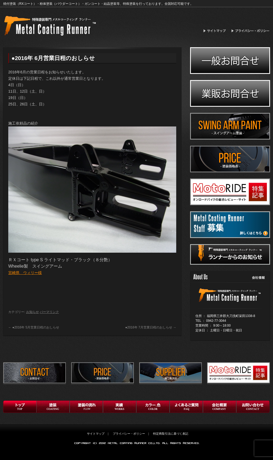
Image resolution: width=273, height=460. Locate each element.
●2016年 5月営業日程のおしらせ (33, 327)
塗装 (53, 406)
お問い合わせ (253, 406)
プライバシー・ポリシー (250, 31)
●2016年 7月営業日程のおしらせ (150, 327)
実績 (119, 406)
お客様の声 (153, 406)
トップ (19, 406)
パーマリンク (49, 312)
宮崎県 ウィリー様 (25, 273)
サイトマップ (216, 31)
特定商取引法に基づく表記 (170, 433)
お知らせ (32, 312)
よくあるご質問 (186, 406)
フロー (86, 406)
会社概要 (219, 406)
